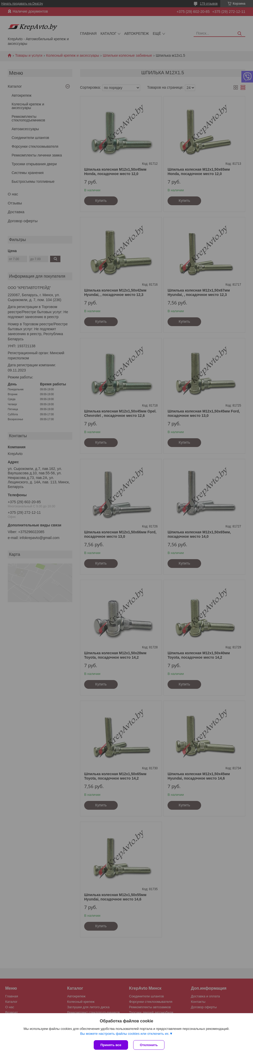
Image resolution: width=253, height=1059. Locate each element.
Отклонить (149, 1045)
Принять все (110, 1045)
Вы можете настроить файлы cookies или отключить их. (124, 1034)
